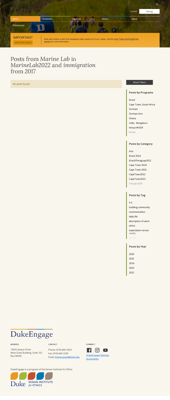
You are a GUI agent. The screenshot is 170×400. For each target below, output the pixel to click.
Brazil (132, 104)
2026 (131, 258)
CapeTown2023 (137, 183)
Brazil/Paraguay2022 (140, 164)
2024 (131, 267)
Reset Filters (139, 86)
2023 (131, 272)
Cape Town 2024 (138, 169)
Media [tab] (134, 23)
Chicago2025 (135, 187)
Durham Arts (136, 117)
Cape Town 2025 (138, 173)
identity (133, 242)
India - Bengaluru (138, 127)
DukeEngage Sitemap (97, 359)
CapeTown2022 (137, 178)
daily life (133, 220)
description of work (139, 225)
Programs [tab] (47, 23)
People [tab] (105, 23)
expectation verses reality (139, 236)
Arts (131, 155)
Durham (133, 113)
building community (139, 211)
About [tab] (15, 23)
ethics (132, 229)
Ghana (132, 122)
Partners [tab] (76, 23)
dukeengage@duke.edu (67, 361)
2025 (131, 262)
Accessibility (92, 363)
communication (137, 216)
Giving (149, 11)
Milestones (18, 29)
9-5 (130, 206)
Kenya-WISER (136, 131)
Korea (132, 136)
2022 (131, 276)
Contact (133, 11)
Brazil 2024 (135, 160)
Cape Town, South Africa (142, 108)
